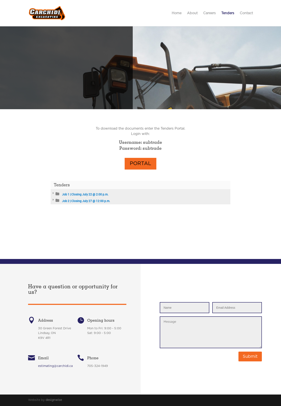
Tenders (227, 13)
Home (176, 13)
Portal (140, 173)
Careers (209, 13)
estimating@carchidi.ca (55, 396)
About (192, 13)
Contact (246, 13)
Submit (250, 356)
